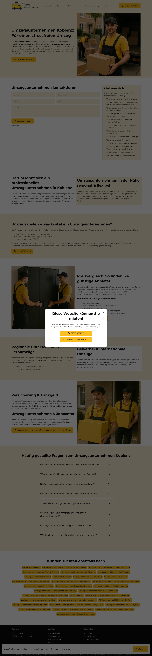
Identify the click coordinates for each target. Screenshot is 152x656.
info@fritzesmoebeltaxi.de (76, 339)
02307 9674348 (76, 333)
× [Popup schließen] (103, 312)
